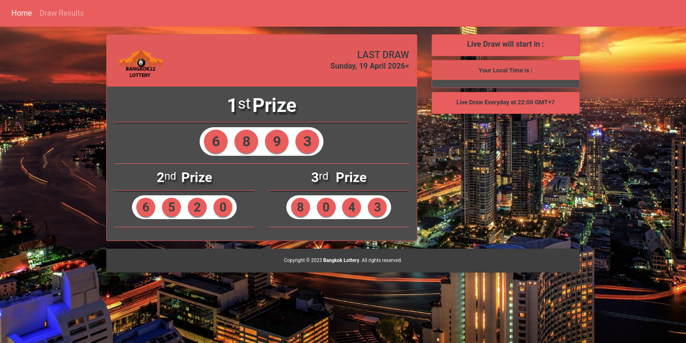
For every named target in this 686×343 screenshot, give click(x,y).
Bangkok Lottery (341, 260)
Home (21, 13)
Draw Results (62, 13)
